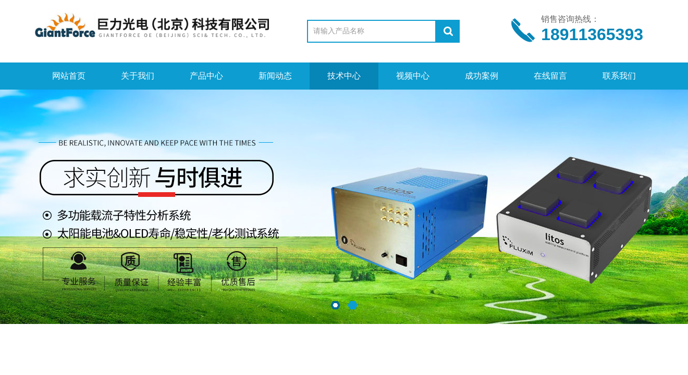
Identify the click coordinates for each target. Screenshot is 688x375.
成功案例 (481, 75)
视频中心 (412, 75)
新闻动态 (275, 75)
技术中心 (344, 75)
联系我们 (619, 75)
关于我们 (137, 75)
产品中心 (206, 75)
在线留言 (550, 75)
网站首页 (68, 75)
